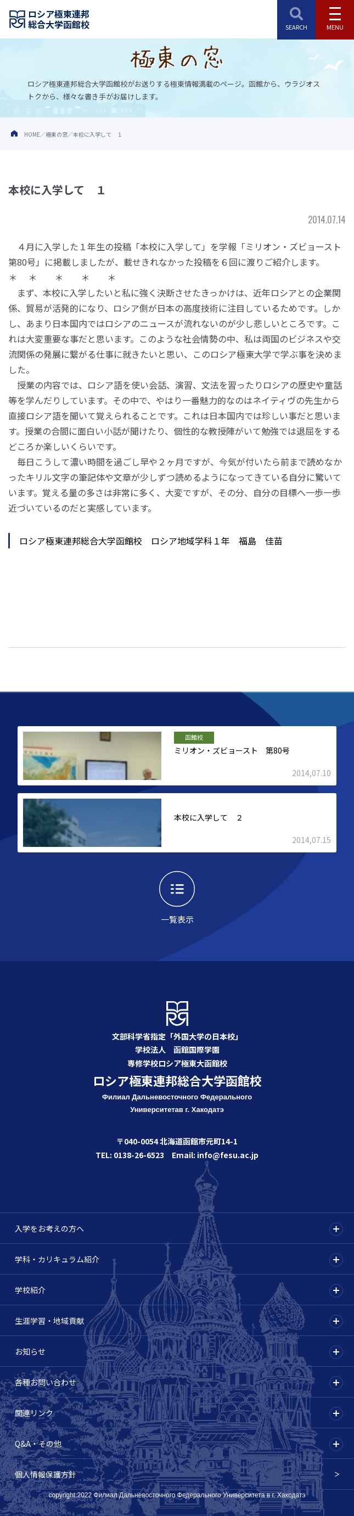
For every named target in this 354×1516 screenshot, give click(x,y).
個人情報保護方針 (45, 1474)
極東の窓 (57, 134)
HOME (32, 134)
